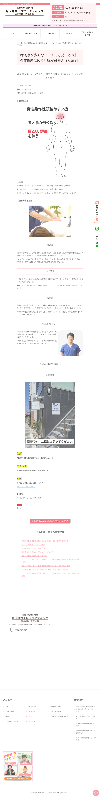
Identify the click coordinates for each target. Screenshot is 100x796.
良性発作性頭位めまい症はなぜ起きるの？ (37, 554)
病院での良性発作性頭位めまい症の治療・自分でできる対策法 (44, 543)
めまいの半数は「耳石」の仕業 (33, 546)
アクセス (68, 34)
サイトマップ (32, 723)
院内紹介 (8, 718)
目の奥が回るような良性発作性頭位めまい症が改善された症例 (44, 571)
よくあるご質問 (55, 713)
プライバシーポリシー (12, 723)
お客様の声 (50, 34)
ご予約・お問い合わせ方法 (59, 718)
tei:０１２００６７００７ (26, 488)
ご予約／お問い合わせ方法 (88, 33)
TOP (12, 34)
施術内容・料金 (31, 34)
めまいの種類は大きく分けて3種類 (34, 557)
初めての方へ (32, 708)
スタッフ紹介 (9, 713)
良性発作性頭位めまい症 (29, 43)
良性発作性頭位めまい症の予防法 (33, 550)
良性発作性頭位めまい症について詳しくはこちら (50, 521)
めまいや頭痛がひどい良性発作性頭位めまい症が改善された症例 (45, 568)
